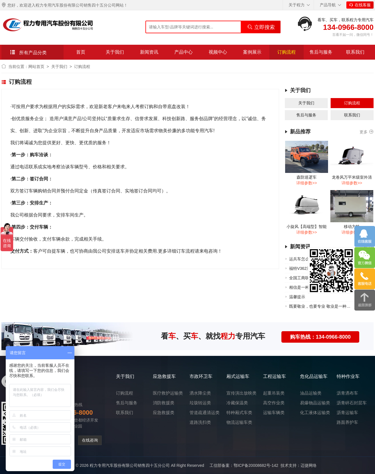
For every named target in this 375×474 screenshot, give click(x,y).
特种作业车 (348, 376)
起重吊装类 (274, 393)
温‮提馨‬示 (297, 296)
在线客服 (360, 5)
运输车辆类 (274, 412)
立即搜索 (261, 27)
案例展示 (252, 52)
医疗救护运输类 (168, 393)
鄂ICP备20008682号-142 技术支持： (267, 465)
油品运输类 (310, 393)
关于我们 (115, 52)
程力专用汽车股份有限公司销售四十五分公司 (130, 465)
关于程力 (299, 5)
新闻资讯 (149, 52)
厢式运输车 (237, 376)
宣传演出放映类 (241, 393)
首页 (80, 52)
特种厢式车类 (239, 412)
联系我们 (355, 52)
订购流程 (286, 52)
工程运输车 (274, 376)
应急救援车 (164, 376)
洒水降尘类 (200, 393)
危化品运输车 (313, 376)
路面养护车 (347, 422)
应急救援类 (163, 412)
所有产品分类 (28, 52)
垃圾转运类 (200, 402)
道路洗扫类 (200, 422)
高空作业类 (274, 402)
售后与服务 (320, 52)
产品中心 (183, 52)
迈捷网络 (309, 465)
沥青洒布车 (347, 393)
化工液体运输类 (315, 412)
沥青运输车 (347, 412)
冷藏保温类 (237, 402)
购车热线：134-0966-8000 (320, 337)
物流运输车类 (239, 422)
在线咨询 (90, 440)
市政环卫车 (201, 376)
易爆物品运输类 (315, 402)
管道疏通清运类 (205, 412)
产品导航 (330, 5)
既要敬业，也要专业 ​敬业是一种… (319, 306)
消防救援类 (163, 402)
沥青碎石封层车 (352, 402)
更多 (367, 132)
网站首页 (36, 66)
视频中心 (218, 52)
